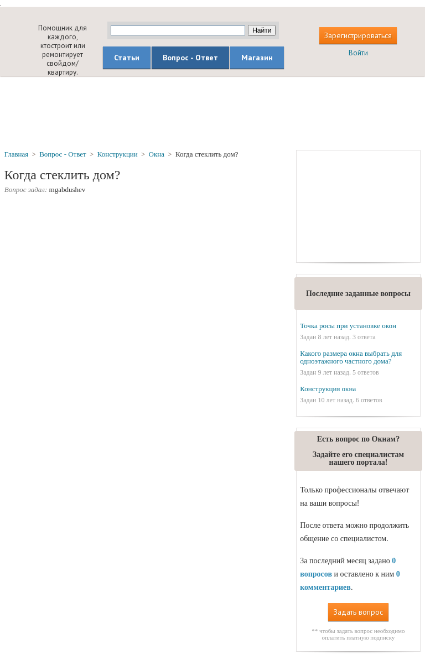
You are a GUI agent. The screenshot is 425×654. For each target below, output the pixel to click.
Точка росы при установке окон (348, 325)
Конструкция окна (328, 389)
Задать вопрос (358, 612)
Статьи (126, 58)
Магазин (257, 58)
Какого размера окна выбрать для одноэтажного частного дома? (351, 357)
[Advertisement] (212, 112)
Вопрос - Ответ (190, 58)
